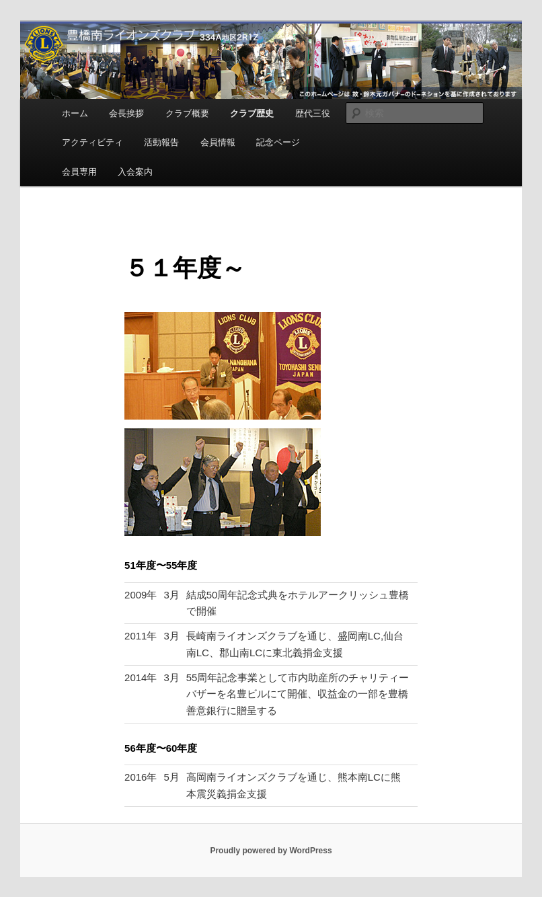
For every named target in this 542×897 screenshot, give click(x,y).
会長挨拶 (126, 113)
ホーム (75, 113)
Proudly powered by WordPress (271, 850)
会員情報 (217, 142)
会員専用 (79, 172)
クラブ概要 (187, 113)
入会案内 (135, 172)
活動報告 (161, 142)
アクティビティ (92, 142)
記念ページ (278, 142)
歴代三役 (312, 113)
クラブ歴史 (252, 113)
